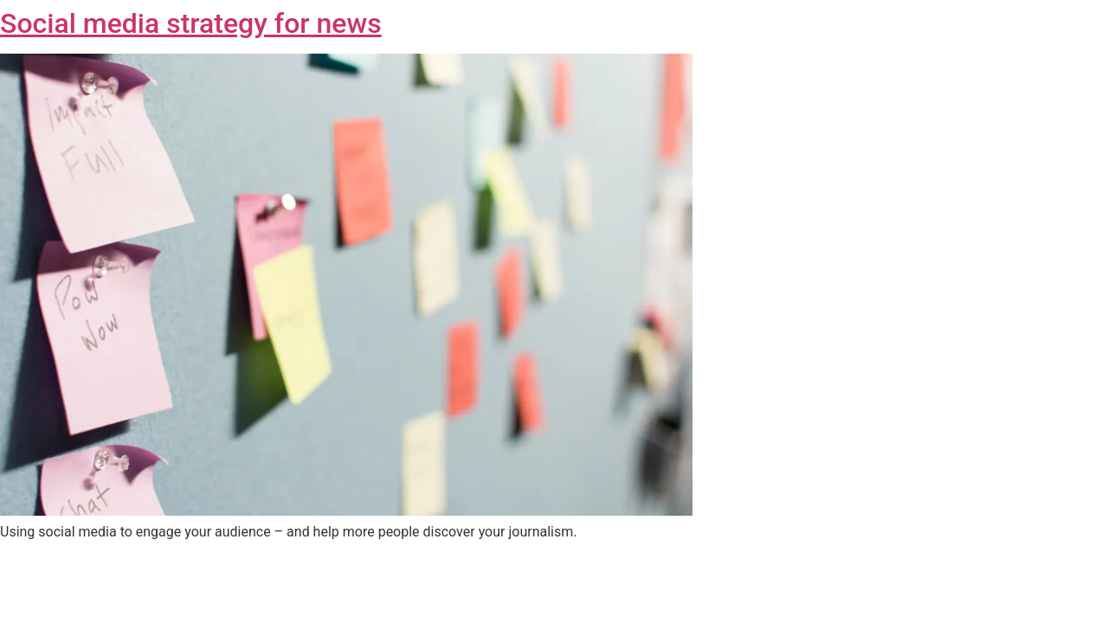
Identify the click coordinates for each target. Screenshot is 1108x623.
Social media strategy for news (191, 23)
